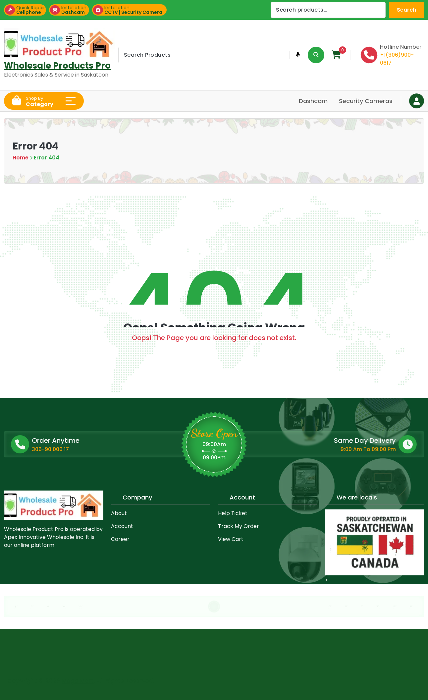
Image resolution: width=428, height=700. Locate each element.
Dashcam (313, 101)
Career (120, 539)
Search (406, 10)
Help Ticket (232, 513)
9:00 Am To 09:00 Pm (312, 449)
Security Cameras (366, 101)
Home (20, 157)
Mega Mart (78, 678)
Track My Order (238, 526)
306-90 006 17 (96, 449)
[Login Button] (416, 100)
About (119, 513)
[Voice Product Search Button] (298, 55)
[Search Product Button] (316, 55)
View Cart (230, 539)
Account (122, 526)
